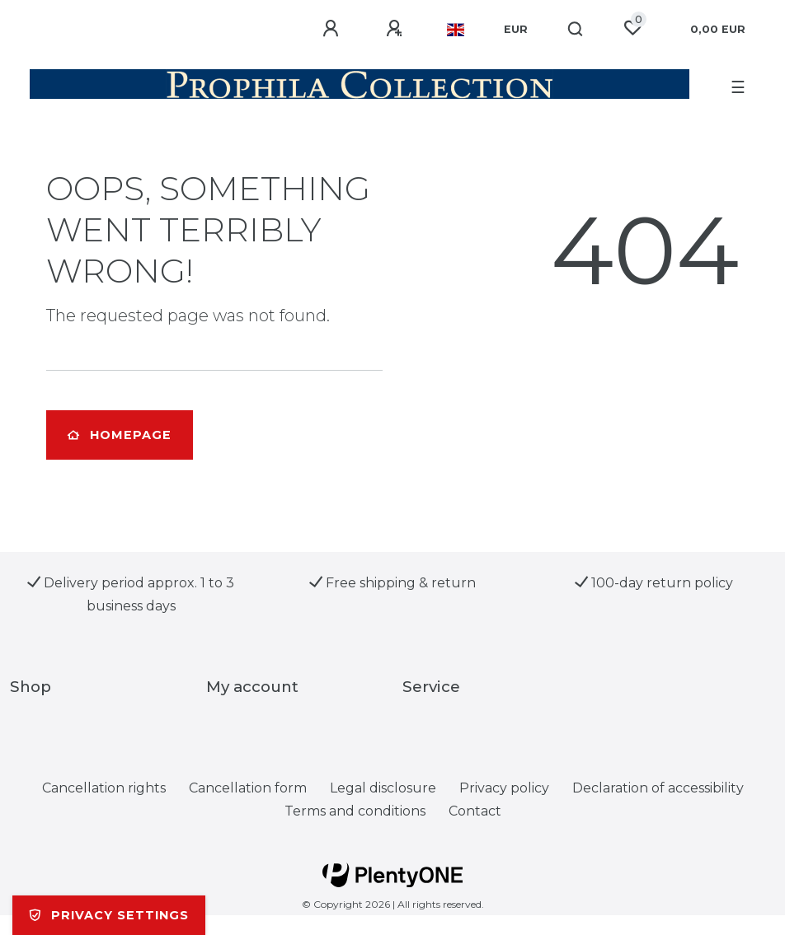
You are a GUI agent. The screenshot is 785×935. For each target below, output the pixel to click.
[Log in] (333, 29)
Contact (475, 811)
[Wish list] (632, 28)
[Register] (396, 29)
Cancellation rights (104, 788)
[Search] (576, 29)
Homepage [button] (120, 435)
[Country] (455, 29)
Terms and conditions (354, 811)
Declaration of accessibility (658, 788)
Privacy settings (109, 915)
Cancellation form (248, 788)
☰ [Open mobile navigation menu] (738, 87)
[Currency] (516, 29)
